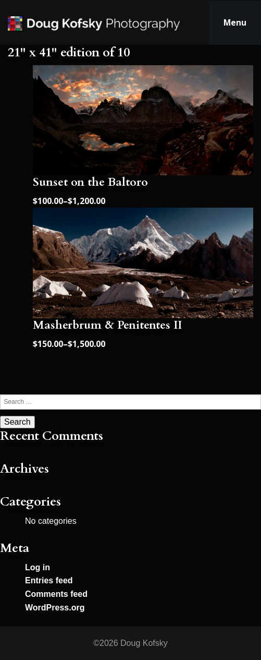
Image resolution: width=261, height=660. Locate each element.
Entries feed (49, 580)
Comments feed (56, 594)
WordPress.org (54, 607)
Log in (37, 567)
